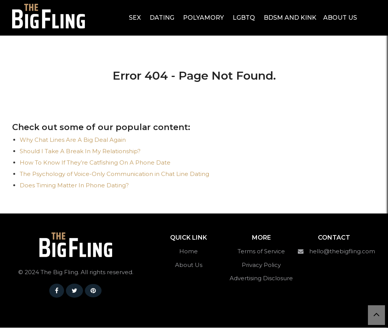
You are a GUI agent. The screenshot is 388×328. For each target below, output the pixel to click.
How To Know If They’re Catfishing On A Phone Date (95, 162)
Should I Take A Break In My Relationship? (80, 151)
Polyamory (203, 17)
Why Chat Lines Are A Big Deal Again (73, 140)
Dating (162, 17)
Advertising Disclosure (261, 278)
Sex (135, 17)
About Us (340, 17)
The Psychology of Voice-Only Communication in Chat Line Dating (114, 174)
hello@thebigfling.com (342, 251)
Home (188, 251)
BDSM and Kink (290, 17)
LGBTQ (244, 17)
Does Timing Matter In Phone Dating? (74, 185)
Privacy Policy (261, 265)
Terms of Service (261, 251)
